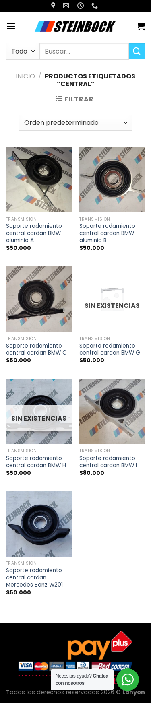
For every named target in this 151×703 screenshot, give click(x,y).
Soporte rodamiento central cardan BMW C (36, 349)
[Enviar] (137, 51)
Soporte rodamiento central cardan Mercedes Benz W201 (34, 577)
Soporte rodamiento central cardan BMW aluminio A (34, 233)
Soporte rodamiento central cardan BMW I (108, 462)
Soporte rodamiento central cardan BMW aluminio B (107, 233)
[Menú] (11, 26)
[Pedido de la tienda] (75, 123)
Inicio (25, 76)
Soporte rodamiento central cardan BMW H (36, 462)
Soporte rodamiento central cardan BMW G (109, 349)
